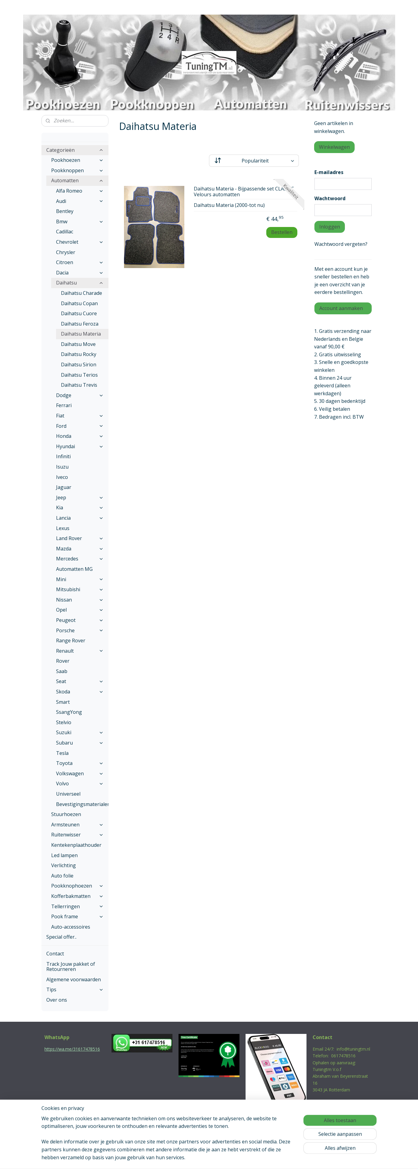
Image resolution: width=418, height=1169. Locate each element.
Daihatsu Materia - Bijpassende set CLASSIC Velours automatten (244, 192)
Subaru (80, 742)
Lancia (80, 518)
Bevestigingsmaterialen (82, 804)
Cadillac (64, 231)
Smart (63, 702)
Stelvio (63, 722)
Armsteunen (77, 824)
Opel (80, 609)
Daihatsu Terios (79, 375)
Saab (61, 671)
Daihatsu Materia (81, 333)
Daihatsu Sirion (78, 364)
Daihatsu (80, 282)
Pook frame (77, 916)
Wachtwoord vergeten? (340, 244)
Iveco (62, 477)
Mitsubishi (80, 589)
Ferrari (64, 405)
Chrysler (65, 252)
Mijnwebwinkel (272, 1158)
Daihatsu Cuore (79, 313)
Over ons (56, 999)
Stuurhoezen (66, 814)
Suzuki (80, 732)
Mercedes (80, 558)
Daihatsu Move (78, 344)
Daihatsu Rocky (78, 354)
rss (195, 1158)
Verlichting (63, 865)
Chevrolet (80, 242)
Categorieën (75, 150)
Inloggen (329, 226)
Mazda (80, 548)
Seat (80, 681)
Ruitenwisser (77, 834)
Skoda (80, 691)
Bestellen (281, 232)
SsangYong (69, 712)
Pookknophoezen (77, 885)
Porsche (80, 630)
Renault (80, 650)
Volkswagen (80, 773)
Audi (80, 201)
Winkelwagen (334, 147)
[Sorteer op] (254, 160)
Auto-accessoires (70, 926)
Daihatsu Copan (79, 303)
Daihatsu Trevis (79, 385)
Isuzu (62, 466)
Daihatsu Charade (81, 293)
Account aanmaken (341, 308)
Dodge (80, 395)
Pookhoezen (77, 160)
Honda (80, 436)
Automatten (77, 180)
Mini (80, 579)
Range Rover (70, 640)
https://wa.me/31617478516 (72, 1049)
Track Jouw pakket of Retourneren (70, 967)
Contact (55, 953)
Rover (62, 661)
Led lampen (64, 855)
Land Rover (80, 538)
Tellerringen (77, 906)
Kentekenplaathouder (76, 845)
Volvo (80, 783)
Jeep (80, 497)
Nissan (80, 599)
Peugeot (80, 620)
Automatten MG (74, 569)
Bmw (80, 221)
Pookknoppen (77, 170)
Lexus (62, 528)
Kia (80, 507)
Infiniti (63, 456)
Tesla (62, 753)
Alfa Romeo (80, 190)
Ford (80, 426)
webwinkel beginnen (219, 1158)
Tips (75, 989)
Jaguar (63, 487)
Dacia (80, 272)
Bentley (64, 211)
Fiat (80, 415)
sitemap (183, 1158)
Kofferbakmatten (77, 896)
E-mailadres (328, 172)
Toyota (80, 763)
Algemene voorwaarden (73, 979)
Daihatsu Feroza (79, 323)
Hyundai (80, 446)
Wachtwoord (329, 198)
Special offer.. (61, 936)
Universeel (68, 793)
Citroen (80, 262)
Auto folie (62, 875)
